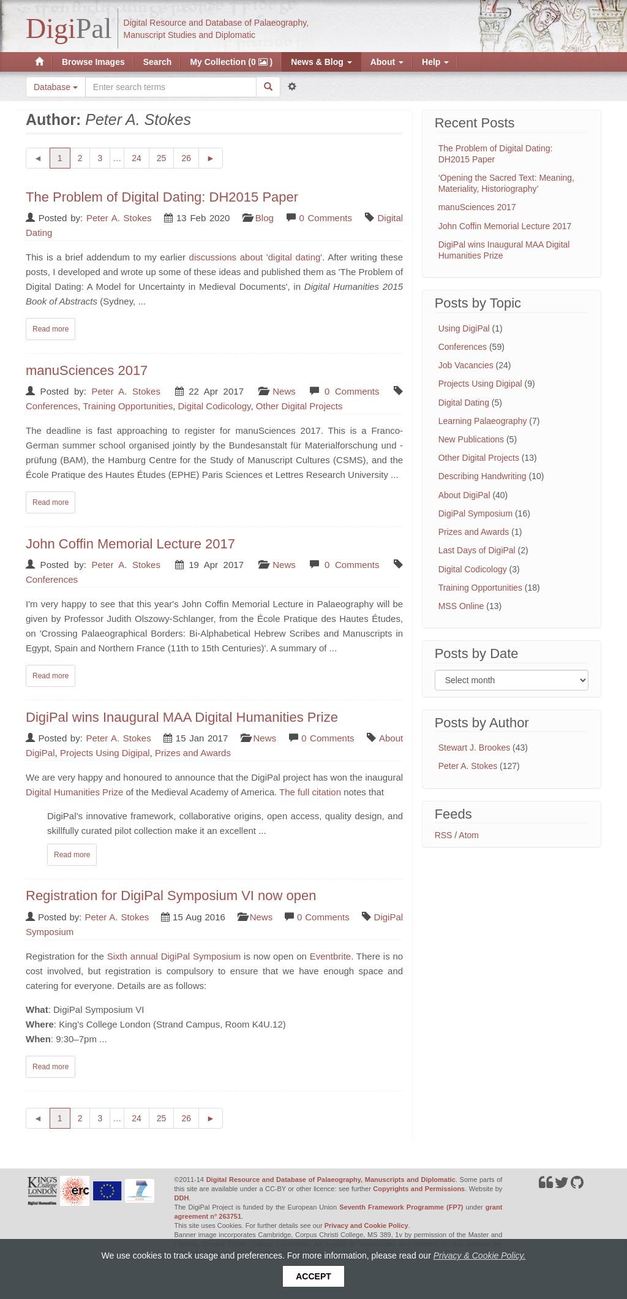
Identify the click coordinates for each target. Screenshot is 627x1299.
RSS (443, 835)
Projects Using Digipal (105, 753)
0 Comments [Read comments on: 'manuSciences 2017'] (352, 391)
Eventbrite (330, 956)
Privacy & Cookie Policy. (480, 1255)
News (284, 391)
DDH (182, 1198)
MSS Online (461, 606)
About (387, 62)
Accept (313, 1276)
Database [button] (56, 87)
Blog (264, 218)
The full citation (310, 792)
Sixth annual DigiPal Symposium (174, 956)
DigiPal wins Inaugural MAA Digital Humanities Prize (182, 717)
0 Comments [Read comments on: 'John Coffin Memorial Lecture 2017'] (352, 564)
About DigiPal (464, 495)
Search (157, 62)
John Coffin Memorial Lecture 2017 (130, 543)
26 (190, 157)
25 (166, 157)
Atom (469, 835)
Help (435, 62)
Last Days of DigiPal (477, 550)
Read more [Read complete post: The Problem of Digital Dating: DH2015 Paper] (50, 329)
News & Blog (321, 62)
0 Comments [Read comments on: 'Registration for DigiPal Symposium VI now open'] (323, 917)
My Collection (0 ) (231, 62)
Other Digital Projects (299, 406)
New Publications (471, 439)
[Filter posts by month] (511, 680)
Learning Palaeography (482, 421)
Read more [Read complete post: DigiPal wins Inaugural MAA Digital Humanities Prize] (72, 854)
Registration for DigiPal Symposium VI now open (171, 895)
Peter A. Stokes (119, 218)
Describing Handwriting (482, 476)
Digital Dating (463, 402)
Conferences (52, 406)
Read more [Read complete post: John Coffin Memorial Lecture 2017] (50, 676)
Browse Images (93, 62)
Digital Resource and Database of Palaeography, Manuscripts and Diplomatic (331, 1179)
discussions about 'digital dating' (256, 257)
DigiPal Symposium (475, 513)
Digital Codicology (214, 406)
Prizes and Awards (193, 753)
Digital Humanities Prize (74, 792)
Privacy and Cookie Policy (366, 1225)
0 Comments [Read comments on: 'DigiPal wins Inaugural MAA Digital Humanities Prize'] (327, 738)
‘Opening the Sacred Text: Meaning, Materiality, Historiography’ (506, 183)
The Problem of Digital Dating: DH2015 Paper (162, 197)
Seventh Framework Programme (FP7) (401, 1207)
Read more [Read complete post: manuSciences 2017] (50, 502)
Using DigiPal (464, 328)
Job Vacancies (466, 365)
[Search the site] (171, 87)
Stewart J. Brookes (474, 747)
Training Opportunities (128, 406)
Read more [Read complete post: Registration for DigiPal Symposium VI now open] (50, 1066)
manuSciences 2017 (87, 370)
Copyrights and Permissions (419, 1188)
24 (140, 157)
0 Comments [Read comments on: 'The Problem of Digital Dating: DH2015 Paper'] (325, 218)
